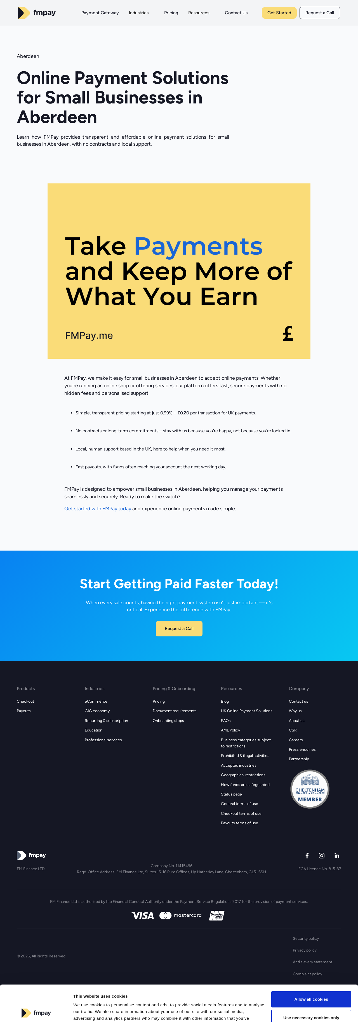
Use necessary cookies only (311, 981)
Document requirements (175, 711)
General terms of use (239, 803)
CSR (293, 730)
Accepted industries (238, 765)
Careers (296, 740)
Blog (225, 701)
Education (93, 730)
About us (297, 720)
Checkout (25, 701)
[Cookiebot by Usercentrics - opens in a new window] (36, 1011)
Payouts (24, 711)
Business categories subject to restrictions (246, 743)
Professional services (103, 740)
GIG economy (97, 711)
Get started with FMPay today (97, 509)
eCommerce (96, 701)
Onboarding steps (168, 720)
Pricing (159, 701)
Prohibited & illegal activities (245, 755)
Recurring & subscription (106, 720)
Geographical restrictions (243, 775)
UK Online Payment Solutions (246, 711)
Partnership (299, 759)
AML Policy (230, 730)
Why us (295, 711)
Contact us (298, 701)
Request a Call (319, 12)
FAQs (226, 720)
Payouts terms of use (239, 823)
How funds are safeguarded (245, 784)
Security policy (306, 938)
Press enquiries (302, 749)
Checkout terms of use (241, 813)
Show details (86, 1011)
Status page (231, 794)
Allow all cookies (311, 963)
